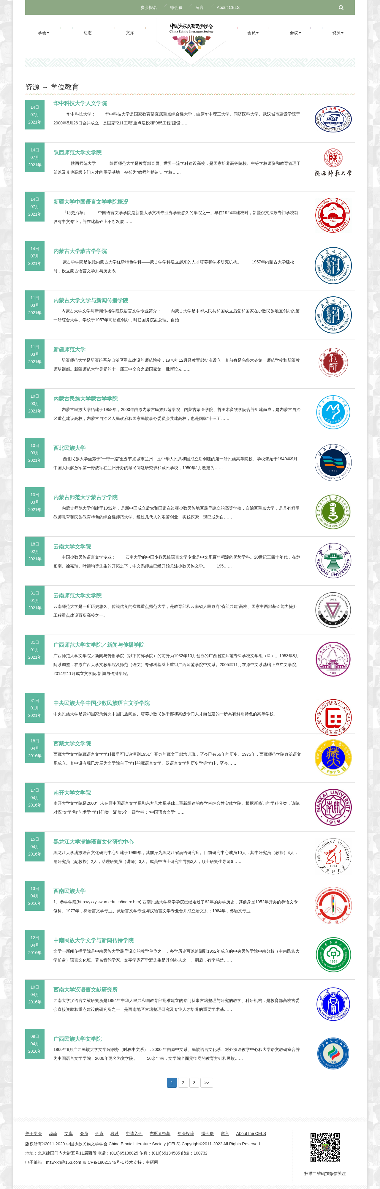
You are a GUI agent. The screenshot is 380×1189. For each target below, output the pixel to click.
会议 (99, 1133)
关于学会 (33, 1133)
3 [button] (194, 1082)
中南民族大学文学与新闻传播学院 (93, 940)
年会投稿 (186, 1133)
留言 (199, 7)
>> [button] (206, 1082)
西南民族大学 (69, 891)
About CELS (228, 7)
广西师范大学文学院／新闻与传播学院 (98, 645)
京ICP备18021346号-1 (103, 1162)
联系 (114, 1133)
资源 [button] (337, 32)
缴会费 (176, 7)
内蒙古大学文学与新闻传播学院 (90, 300)
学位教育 (64, 87)
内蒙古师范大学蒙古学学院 (85, 497)
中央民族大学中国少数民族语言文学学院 (101, 703)
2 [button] (183, 1082)
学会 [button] (43, 32)
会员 (84, 1133)
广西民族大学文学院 (77, 1039)
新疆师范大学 (69, 349)
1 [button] (172, 1082)
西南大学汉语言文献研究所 (85, 990)
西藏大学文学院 (72, 744)
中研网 (152, 1162)
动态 (87, 32)
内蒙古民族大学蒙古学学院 (85, 399)
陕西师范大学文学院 (77, 153)
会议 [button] (295, 32)
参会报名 (148, 7)
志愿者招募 (160, 1133)
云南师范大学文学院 (77, 596)
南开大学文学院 (72, 793)
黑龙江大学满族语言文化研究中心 (93, 842)
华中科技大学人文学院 (80, 103)
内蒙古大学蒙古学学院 (80, 251)
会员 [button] (253, 32)
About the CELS (251, 1133)
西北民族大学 (69, 448)
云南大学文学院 (72, 547)
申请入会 (134, 1133)
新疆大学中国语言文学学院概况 (90, 202)
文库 (130, 32)
